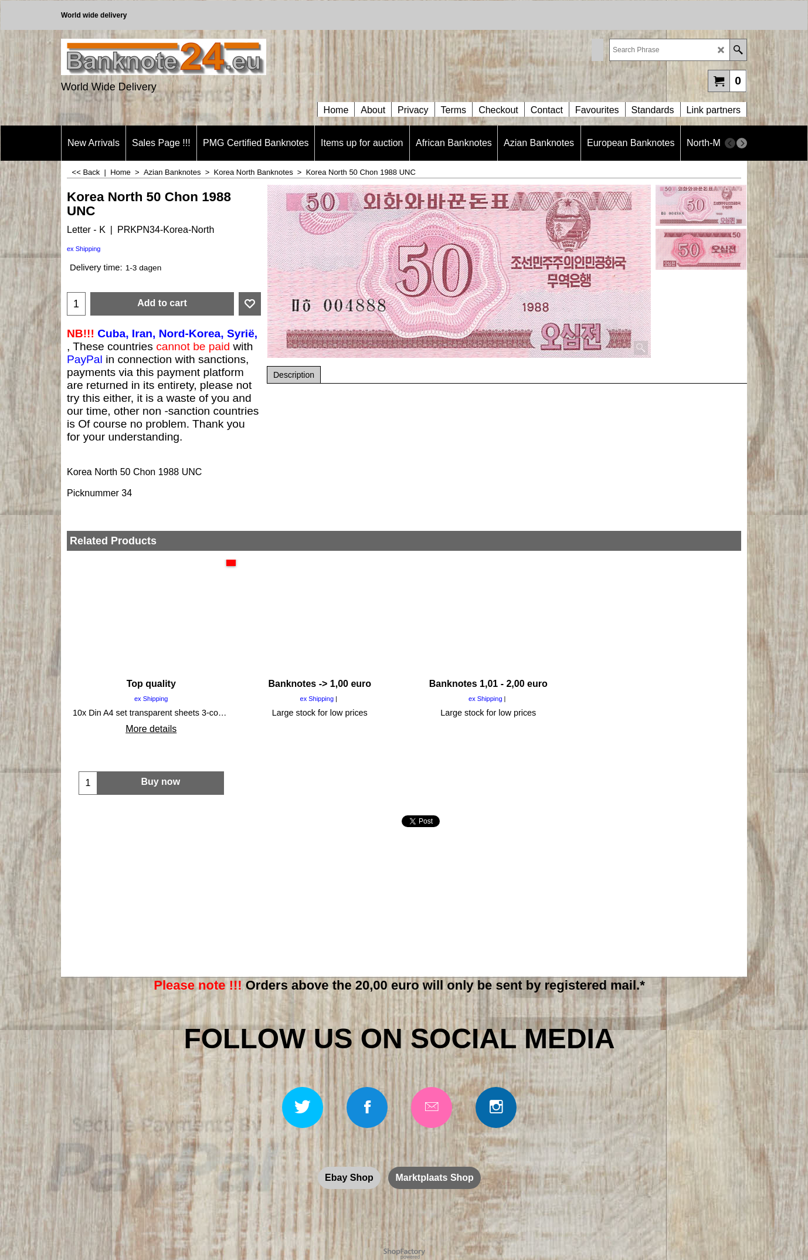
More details (150, 729)
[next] (741, 143)
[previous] (730, 143)
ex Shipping (84, 248)
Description (293, 375)
